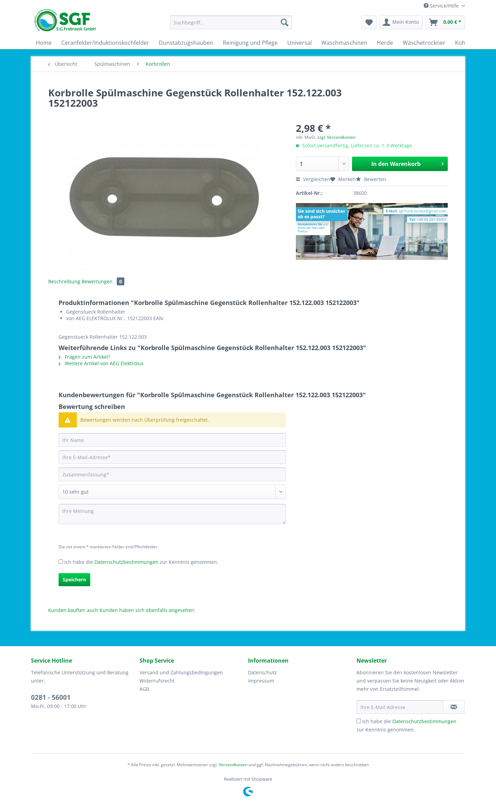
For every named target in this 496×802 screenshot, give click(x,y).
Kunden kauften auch (73, 610)
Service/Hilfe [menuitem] (442, 5)
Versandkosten (233, 765)
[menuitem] (231, 25)
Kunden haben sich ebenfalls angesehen (147, 610)
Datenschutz (262, 672)
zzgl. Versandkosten (336, 137)
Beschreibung (64, 281)
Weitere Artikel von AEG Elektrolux (101, 363)
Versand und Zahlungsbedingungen (181, 672)
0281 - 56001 (51, 697)
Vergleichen (313, 179)
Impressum (261, 680)
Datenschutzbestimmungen (126, 562)
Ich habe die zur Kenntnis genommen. (141, 562)
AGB (144, 689)
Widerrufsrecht (157, 680)
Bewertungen (103, 281)
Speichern (74, 579)
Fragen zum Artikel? (84, 356)
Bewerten (371, 179)
